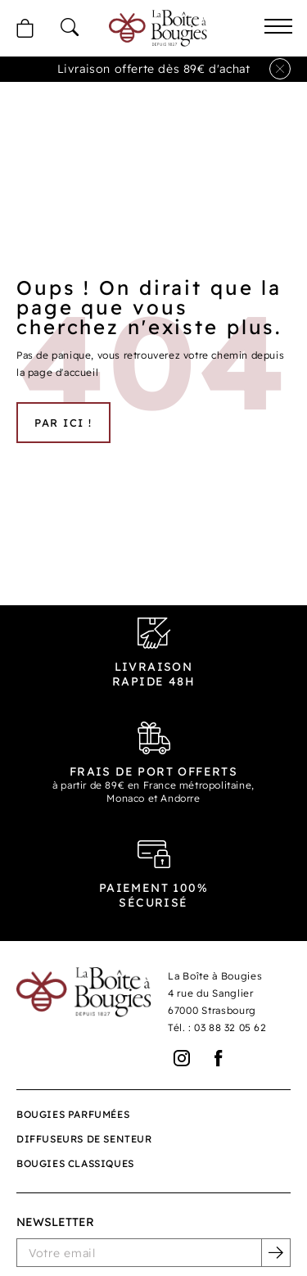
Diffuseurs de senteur (84, 1139)
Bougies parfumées (72, 1114)
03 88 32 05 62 (230, 1027)
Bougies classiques (75, 1163)
